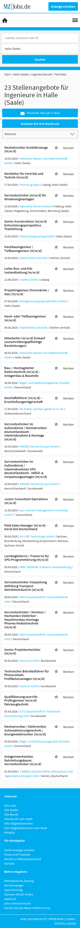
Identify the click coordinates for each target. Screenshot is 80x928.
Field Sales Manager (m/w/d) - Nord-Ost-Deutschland (25, 527)
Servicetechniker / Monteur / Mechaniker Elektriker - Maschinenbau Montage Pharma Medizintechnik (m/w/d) (25, 619)
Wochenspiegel (13, 885)
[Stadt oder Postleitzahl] (40, 48)
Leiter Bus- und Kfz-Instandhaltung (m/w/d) (21, 270)
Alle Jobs (10, 805)
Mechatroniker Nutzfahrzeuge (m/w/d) (26, 149)
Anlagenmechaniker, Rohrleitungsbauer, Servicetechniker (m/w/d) (22, 760)
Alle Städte (11, 810)
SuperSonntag (13, 890)
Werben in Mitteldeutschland (22, 859)
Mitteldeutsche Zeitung (19, 881)
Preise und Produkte (17, 854)
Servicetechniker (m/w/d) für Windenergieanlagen (25, 197)
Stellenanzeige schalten (19, 850)
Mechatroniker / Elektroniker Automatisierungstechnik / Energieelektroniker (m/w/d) (25, 730)
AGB (23, 919)
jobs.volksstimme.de (17, 903)
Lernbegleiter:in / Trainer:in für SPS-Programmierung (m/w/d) (26, 558)
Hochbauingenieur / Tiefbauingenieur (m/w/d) (23, 249)
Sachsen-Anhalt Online (18, 894)
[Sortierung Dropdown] (73, 134)
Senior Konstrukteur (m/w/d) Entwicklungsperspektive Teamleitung (25, 225)
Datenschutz (37, 919)
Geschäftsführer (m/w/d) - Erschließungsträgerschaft (23, 400)
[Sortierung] (36, 134)
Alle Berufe (11, 814)
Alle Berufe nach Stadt (18, 819)
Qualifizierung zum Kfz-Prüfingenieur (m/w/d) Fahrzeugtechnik (21, 700)
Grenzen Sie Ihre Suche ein (40, 123)
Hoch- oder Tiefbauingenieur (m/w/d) (25, 318)
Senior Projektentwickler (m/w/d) (22, 651)
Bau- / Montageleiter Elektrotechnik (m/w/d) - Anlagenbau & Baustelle (22, 371)
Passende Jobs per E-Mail (40, 113)
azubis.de (10, 899)
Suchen (40, 59)
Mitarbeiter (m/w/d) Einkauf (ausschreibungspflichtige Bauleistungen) (24, 342)
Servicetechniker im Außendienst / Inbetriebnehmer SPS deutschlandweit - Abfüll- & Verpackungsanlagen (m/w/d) (25, 469)
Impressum (55, 919)
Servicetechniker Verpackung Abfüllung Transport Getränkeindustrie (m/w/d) (25, 586)
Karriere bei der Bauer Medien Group (27, 908)
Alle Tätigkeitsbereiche (18, 823)
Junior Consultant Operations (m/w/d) (26, 501)
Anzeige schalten (63, 6)
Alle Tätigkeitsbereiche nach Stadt (25, 828)
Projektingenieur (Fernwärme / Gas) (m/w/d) (26, 292)
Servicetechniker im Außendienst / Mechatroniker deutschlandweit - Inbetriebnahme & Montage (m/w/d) (25, 431)
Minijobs (9, 832)
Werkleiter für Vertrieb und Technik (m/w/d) (23, 175)
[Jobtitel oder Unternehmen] (40, 38)
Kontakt (9, 863)
